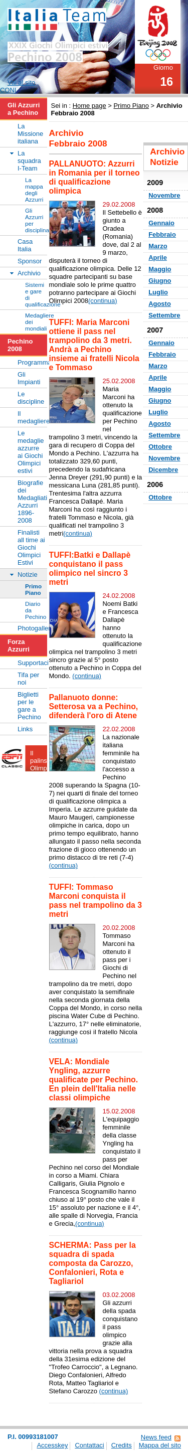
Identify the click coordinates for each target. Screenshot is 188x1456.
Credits (121, 1445)
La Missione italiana (30, 133)
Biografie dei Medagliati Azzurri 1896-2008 (32, 501)
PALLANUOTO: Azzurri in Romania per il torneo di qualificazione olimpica (94, 177)
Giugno (159, 280)
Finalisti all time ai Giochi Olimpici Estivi (31, 547)
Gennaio (161, 223)
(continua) (102, 300)
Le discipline (31, 397)
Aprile (157, 257)
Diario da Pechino (35, 610)
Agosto (159, 303)
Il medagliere (32, 417)
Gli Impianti (29, 378)
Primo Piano (131, 105)
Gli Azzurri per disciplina (36, 220)
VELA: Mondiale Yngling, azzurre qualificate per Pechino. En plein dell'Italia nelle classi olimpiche (93, 1079)
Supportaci (32, 663)
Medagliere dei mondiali (36, 322)
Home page (89, 105)
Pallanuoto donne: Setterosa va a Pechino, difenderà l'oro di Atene (93, 706)
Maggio (159, 269)
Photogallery (32, 628)
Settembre (164, 315)
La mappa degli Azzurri (34, 190)
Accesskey (52, 1445)
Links (25, 729)
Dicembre (163, 469)
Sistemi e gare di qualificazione (36, 294)
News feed (156, 1437)
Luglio (158, 292)
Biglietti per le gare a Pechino (29, 706)
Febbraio (162, 234)
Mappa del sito (160, 1445)
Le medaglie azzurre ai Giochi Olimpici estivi (31, 451)
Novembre (164, 195)
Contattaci (89, 1445)
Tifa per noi (28, 678)
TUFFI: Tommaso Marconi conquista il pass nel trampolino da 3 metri (95, 900)
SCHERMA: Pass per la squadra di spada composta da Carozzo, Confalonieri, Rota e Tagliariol (92, 1263)
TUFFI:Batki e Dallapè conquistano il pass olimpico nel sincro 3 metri (90, 568)
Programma (32, 362)
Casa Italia (25, 245)
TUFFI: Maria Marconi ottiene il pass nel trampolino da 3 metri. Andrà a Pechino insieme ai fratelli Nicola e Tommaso (94, 345)
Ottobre (160, 446)
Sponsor (30, 261)
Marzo (157, 246)
